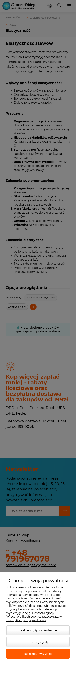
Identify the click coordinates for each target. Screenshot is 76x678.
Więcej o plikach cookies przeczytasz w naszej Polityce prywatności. (34, 618)
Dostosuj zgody (38, 642)
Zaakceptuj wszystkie (38, 653)
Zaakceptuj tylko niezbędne (38, 630)
